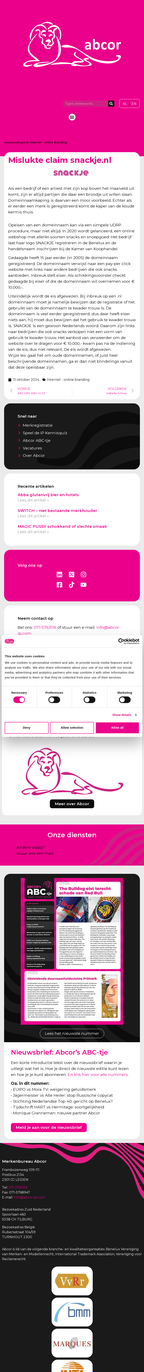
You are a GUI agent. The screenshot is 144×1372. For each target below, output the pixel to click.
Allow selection (72, 727)
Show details (121, 715)
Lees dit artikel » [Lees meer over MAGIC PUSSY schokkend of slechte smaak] (33, 531)
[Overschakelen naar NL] (125, 104)
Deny (26, 727)
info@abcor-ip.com (29, 1197)
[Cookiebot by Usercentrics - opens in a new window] (121, 641)
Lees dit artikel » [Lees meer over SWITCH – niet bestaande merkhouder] (33, 515)
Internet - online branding (48, 142)
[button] (72, 117)
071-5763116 (45, 627)
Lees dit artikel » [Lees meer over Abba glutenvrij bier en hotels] (33, 500)
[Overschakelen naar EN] (133, 104)
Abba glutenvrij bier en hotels (48, 494)
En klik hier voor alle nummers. (98, 1074)
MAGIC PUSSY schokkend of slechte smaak (62, 526)
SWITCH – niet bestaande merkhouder (57, 510)
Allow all (117, 727)
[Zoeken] (111, 104)
